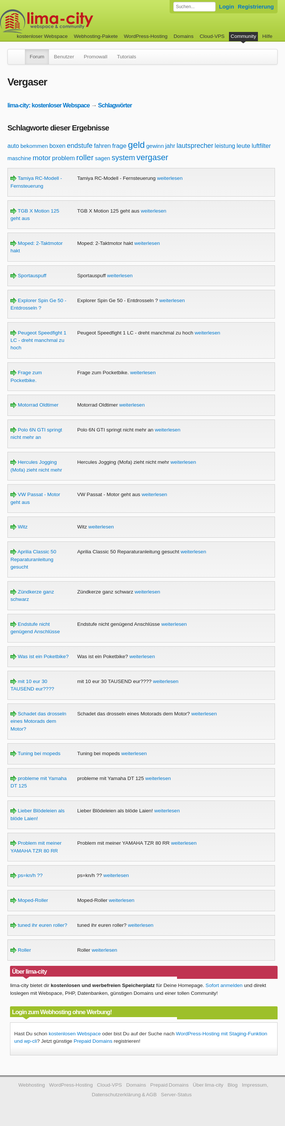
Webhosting (31, 1085)
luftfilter (261, 146)
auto (13, 146)
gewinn (155, 146)
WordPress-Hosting (146, 36)
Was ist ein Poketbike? (39, 656)
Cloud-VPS (212, 36)
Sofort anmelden (224, 985)
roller (85, 157)
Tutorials (126, 56)
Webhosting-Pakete (96, 36)
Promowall (95, 56)
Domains (184, 36)
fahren (102, 146)
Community (243, 36)
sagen (102, 158)
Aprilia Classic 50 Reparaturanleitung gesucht (33, 559)
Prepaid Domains (92, 1041)
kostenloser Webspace (42, 36)
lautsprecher (195, 145)
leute (243, 145)
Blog (232, 1085)
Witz (18, 527)
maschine (19, 158)
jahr (170, 146)
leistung (225, 146)
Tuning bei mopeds (35, 753)
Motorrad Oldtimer (34, 405)
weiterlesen (170, 178)
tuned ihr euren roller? (38, 925)
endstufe (79, 145)
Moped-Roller (29, 900)
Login (226, 6)
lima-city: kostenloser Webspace (48, 105)
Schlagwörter (115, 105)
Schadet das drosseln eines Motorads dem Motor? (38, 721)
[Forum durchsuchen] (194, 7)
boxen (57, 146)
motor (42, 158)
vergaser (152, 157)
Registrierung (256, 6)
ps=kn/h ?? (26, 875)
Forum (37, 56)
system (123, 157)
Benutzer (64, 56)
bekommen (34, 146)
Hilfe (267, 36)
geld (136, 145)
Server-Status (176, 1094)
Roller (20, 950)
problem (63, 158)
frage (119, 145)
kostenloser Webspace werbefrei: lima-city (74, 21)
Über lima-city (208, 1085)
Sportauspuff (28, 275)
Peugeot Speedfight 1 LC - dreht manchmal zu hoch (38, 340)
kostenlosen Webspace (75, 1033)
